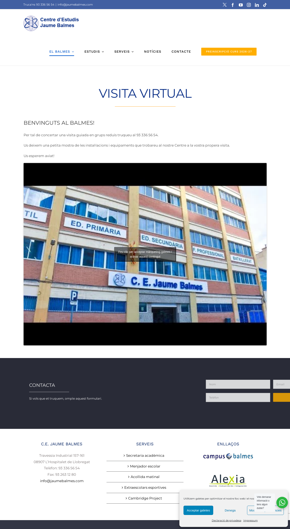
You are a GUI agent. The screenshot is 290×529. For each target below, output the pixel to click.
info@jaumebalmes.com (75, 4)
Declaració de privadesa (226, 520)
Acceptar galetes (198, 510)
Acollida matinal (145, 477)
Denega (230, 510)
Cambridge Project (145, 498)
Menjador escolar (145, 466)
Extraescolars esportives (145, 487)
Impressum (250, 520)
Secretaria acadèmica (145, 455)
